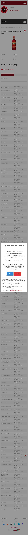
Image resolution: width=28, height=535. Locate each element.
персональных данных (16, 290)
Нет (18, 274)
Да (10, 274)
